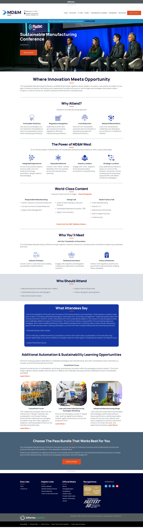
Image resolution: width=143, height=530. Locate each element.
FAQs (22, 485)
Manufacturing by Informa (49, 487)
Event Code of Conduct (78, 523)
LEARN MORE (89, 19)
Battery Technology (69, 497)
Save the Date (28, 51)
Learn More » (25, 374)
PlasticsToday (67, 492)
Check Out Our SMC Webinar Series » (71, 222)
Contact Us (23, 487)
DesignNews (66, 490)
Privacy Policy (35, 523)
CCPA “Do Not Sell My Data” (49, 492)
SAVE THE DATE (133, 12)
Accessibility (25, 523)
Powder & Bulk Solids (69, 494)
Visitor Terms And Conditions (61, 523)
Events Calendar (46, 485)
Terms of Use (46, 523)
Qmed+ (65, 499)
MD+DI (65, 485)
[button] (72, 12)
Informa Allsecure (46, 490)
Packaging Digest (68, 487)
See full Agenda (85, 192)
